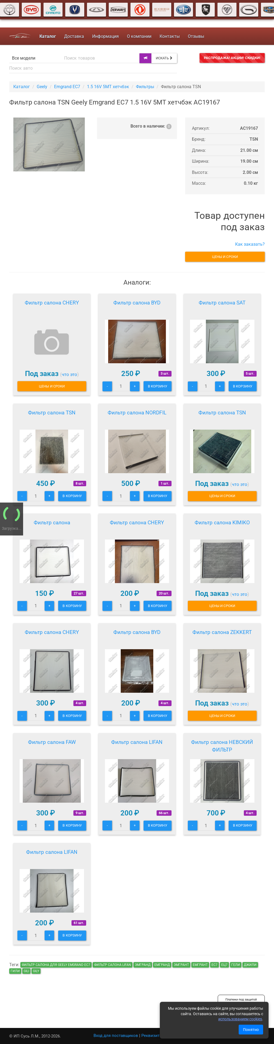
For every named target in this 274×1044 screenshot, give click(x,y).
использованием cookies (240, 1019)
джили (250, 965)
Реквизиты (152, 1035)
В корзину (157, 386)
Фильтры (145, 86)
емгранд (162, 965)
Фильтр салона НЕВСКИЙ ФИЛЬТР (222, 746)
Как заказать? (250, 244)
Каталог (21, 86)
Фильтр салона (52, 522)
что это (69, 374)
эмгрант (181, 965)
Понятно (251, 1029)
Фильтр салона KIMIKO (222, 522)
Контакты (170, 36)
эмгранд (143, 965)
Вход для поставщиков (116, 1035)
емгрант (200, 965)
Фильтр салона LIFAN (137, 742)
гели (235, 965)
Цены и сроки (225, 257)
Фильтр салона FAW (52, 742)
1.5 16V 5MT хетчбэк (108, 86)
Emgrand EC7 (67, 86)
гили (15, 971)
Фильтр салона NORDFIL (137, 412)
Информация (105, 36)
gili (26, 971)
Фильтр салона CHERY (52, 303)
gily (36, 971)
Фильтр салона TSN (52, 412)
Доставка (74, 36)
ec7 (214, 965)
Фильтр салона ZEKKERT (222, 632)
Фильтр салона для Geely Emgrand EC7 (56, 965)
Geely (42, 86)
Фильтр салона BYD (136, 303)
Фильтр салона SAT (222, 303)
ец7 (224, 965)
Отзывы (196, 36)
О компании (139, 36)
